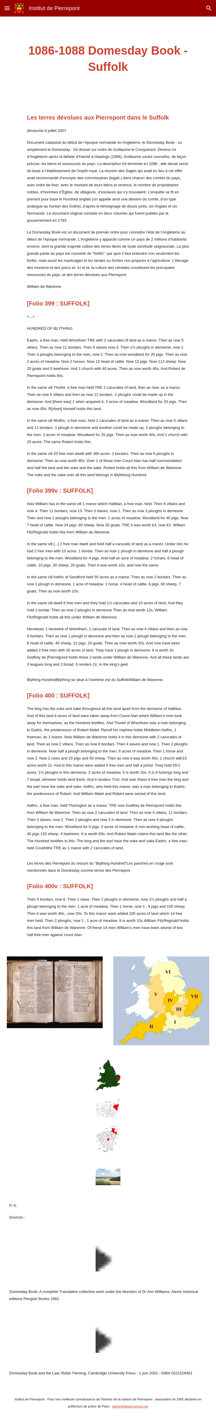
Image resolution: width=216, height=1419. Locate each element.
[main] (108, 58)
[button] (7, 8)
